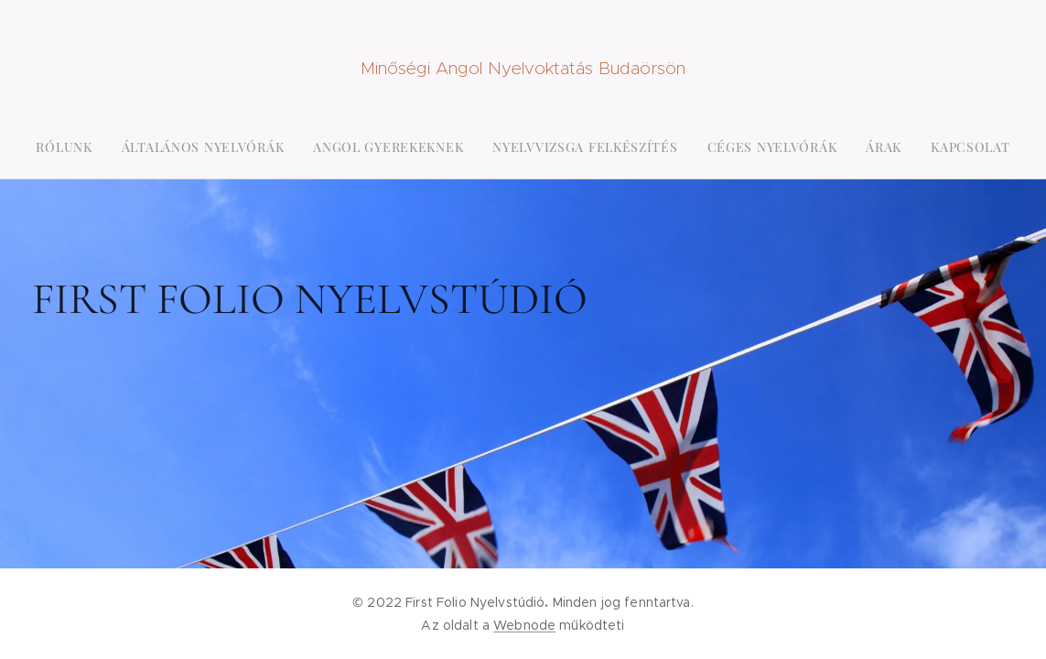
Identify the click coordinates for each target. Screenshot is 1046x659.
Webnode (524, 625)
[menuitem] (443, 147)
